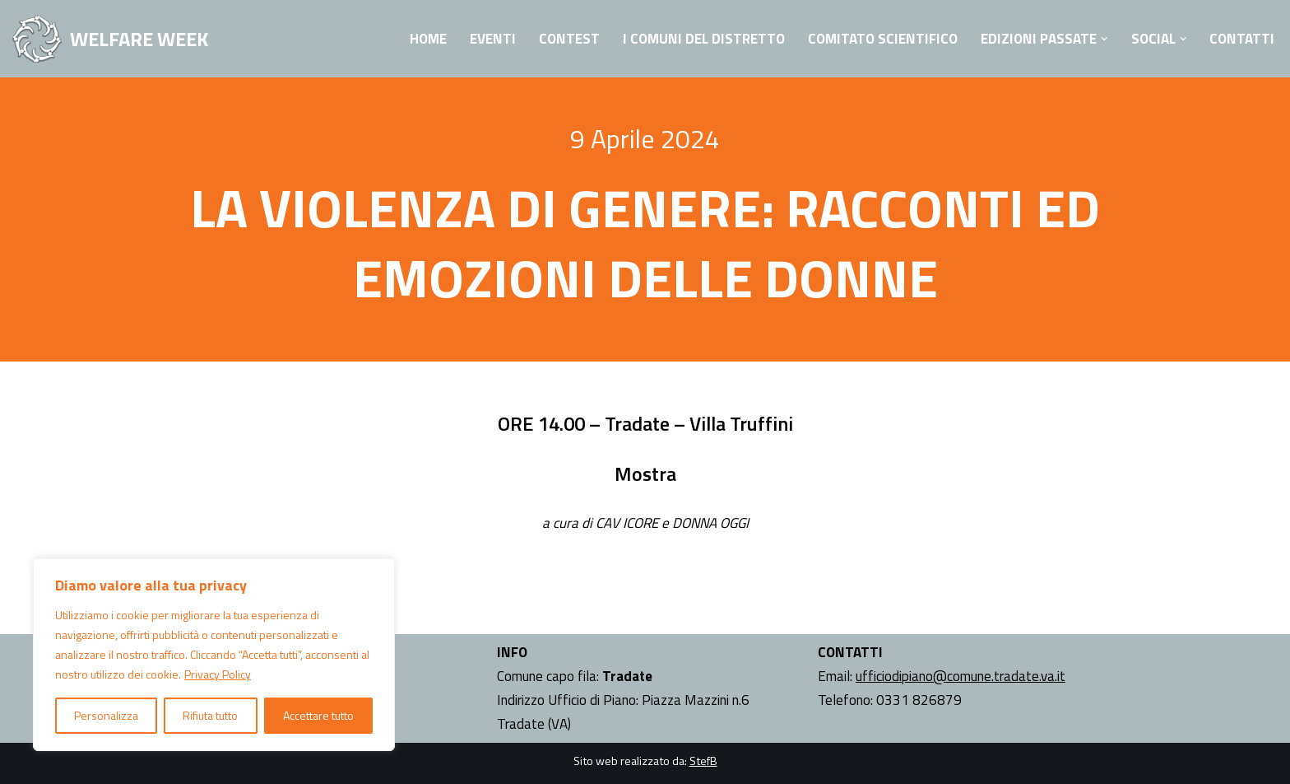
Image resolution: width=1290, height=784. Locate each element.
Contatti (1241, 38)
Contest (569, 38)
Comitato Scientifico (883, 38)
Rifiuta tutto (210, 715)
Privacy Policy (217, 674)
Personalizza (106, 715)
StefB (703, 760)
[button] (1104, 39)
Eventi (493, 38)
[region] (214, 654)
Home (428, 38)
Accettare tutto (318, 715)
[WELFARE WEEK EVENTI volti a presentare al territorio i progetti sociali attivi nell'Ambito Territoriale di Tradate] (110, 39)
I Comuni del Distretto (704, 38)
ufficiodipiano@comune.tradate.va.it (960, 676)
